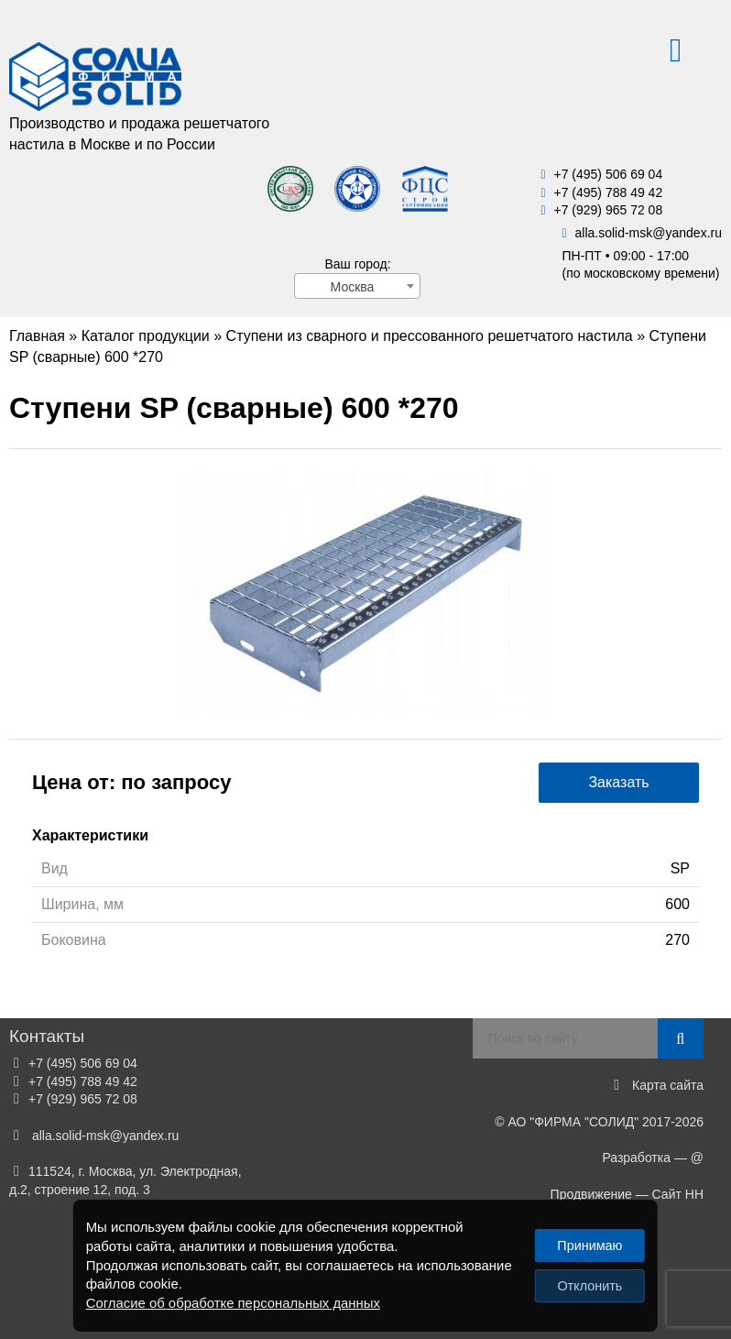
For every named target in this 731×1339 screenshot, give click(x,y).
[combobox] (357, 286)
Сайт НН (678, 1194)
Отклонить (589, 1286)
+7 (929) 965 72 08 (607, 210)
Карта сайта (668, 1085)
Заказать (618, 782)
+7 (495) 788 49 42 (607, 192)
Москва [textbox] (353, 287)
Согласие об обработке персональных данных (233, 1303)
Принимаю (589, 1245)
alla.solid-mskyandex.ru (648, 232)
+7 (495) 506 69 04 (607, 174)
